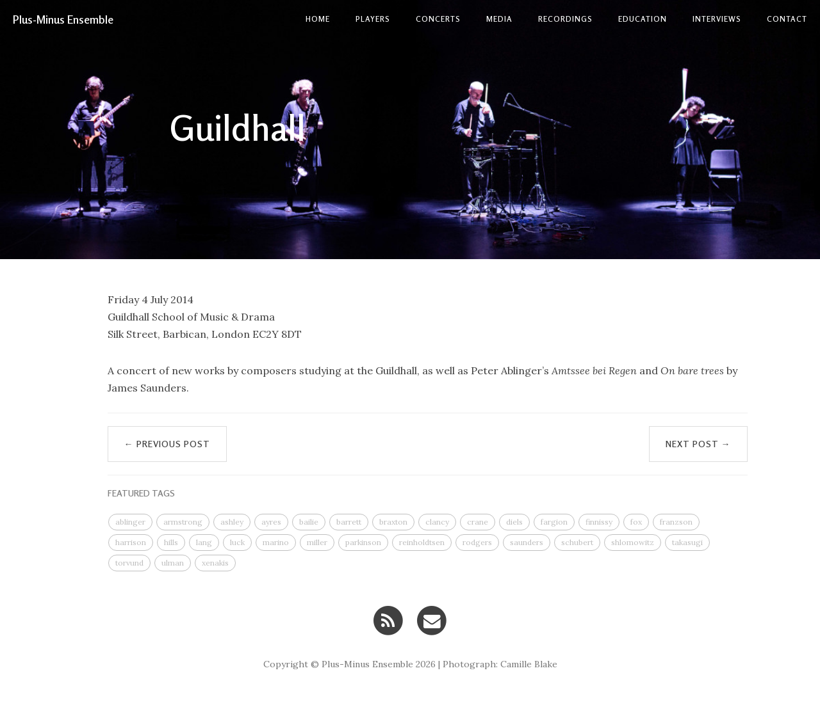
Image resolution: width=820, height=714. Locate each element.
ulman (172, 562)
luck (237, 542)
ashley (231, 522)
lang (204, 542)
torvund (129, 562)
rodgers (477, 542)
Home (318, 19)
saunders (526, 542)
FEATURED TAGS (141, 493)
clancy (437, 522)
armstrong (182, 522)
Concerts (438, 19)
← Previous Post (167, 443)
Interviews (717, 19)
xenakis (215, 562)
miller (317, 542)
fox (636, 522)
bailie (308, 522)
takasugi (687, 542)
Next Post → (698, 443)
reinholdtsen (422, 542)
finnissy (599, 522)
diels (514, 522)
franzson (676, 522)
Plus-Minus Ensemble (63, 19)
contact (787, 19)
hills (171, 542)
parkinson (363, 542)
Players (373, 19)
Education (642, 19)
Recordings (565, 19)
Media (499, 19)
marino (276, 542)
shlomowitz (632, 542)
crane (477, 522)
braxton (393, 522)
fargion (554, 522)
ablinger (130, 522)
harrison (130, 542)
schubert (577, 542)
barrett (348, 522)
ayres (271, 522)
